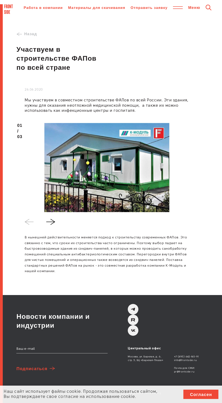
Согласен (201, 394)
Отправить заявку (149, 8)
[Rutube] (133, 320)
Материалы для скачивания (96, 8)
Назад (30, 34)
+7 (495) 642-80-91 (186, 356)
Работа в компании (43, 8)
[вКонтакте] (133, 330)
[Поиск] (209, 7)
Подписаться (31, 368)
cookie (74, 392)
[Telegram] (133, 309)
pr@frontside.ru (184, 372)
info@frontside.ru (185, 360)
